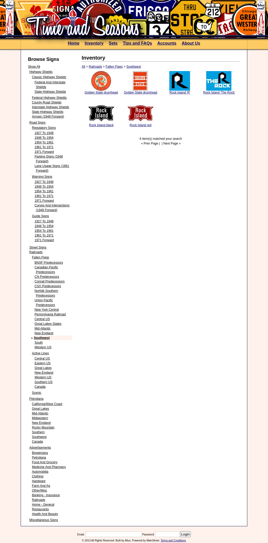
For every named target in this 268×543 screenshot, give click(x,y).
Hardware (39, 481)
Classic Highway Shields (49, 77)
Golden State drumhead (101, 92)
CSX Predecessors (48, 286)
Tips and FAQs (137, 43)
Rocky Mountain (43, 427)
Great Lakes (43, 368)
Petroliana (36, 399)
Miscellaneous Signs (43, 520)
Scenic (36, 393)
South (39, 342)
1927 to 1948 (44, 133)
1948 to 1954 (44, 138)
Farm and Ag (41, 486)
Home (73, 43)
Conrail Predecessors (50, 281)
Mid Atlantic (43, 328)
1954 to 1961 (44, 142)
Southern (38, 432)
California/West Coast (47, 404)
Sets (113, 43)
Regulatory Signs (44, 128)
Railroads (36, 252)
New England (44, 333)
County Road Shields (47, 102)
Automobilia (40, 471)
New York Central (47, 309)
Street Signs (37, 247)
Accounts (166, 43)
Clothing (37, 476)
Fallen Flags (40, 257)
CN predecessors (47, 277)
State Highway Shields (50, 92)
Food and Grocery (44, 462)
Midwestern (40, 418)
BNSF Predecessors (49, 262)
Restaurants (40, 509)
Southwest (42, 338)
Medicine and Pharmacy (49, 467)
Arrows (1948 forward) (48, 116)
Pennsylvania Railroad (50, 314)
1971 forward (44, 152)
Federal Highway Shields (49, 98)
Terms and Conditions (173, 540)
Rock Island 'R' (179, 92)
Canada (40, 387)
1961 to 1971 (44, 147)
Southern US (44, 382)
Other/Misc (39, 490)
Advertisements (40, 447)
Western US (43, 347)
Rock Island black (101, 125)
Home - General (43, 504)
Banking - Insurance (46, 495)
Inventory (94, 43)
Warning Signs (42, 176)
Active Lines (40, 353)
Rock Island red (140, 125)
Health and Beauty (45, 514)
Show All (34, 66)
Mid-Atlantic (40, 413)
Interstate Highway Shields (50, 107)
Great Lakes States (48, 324)
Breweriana (40, 453)
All (83, 66)
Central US (42, 319)
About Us (191, 43)
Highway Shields (41, 72)
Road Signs (37, 122)
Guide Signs (40, 216)
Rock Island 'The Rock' (219, 92)
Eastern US (43, 363)
